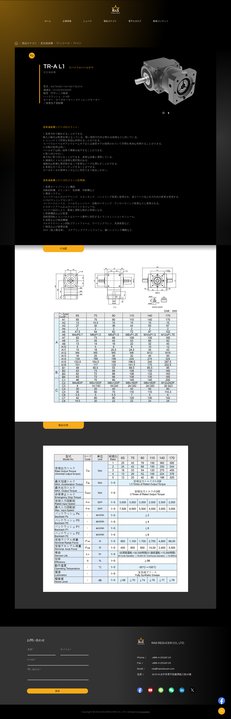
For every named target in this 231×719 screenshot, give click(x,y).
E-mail (31, 659)
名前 (30, 649)
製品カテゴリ (29, 43)
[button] (67, 21)
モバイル (65, 649)
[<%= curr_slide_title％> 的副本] (168, 112)
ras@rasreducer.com (163, 669)
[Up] (221, 711)
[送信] (57, 691)
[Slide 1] (163, 113)
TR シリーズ (63, 43)
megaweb (144, 712)
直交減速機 (47, 43)
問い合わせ (33, 669)
